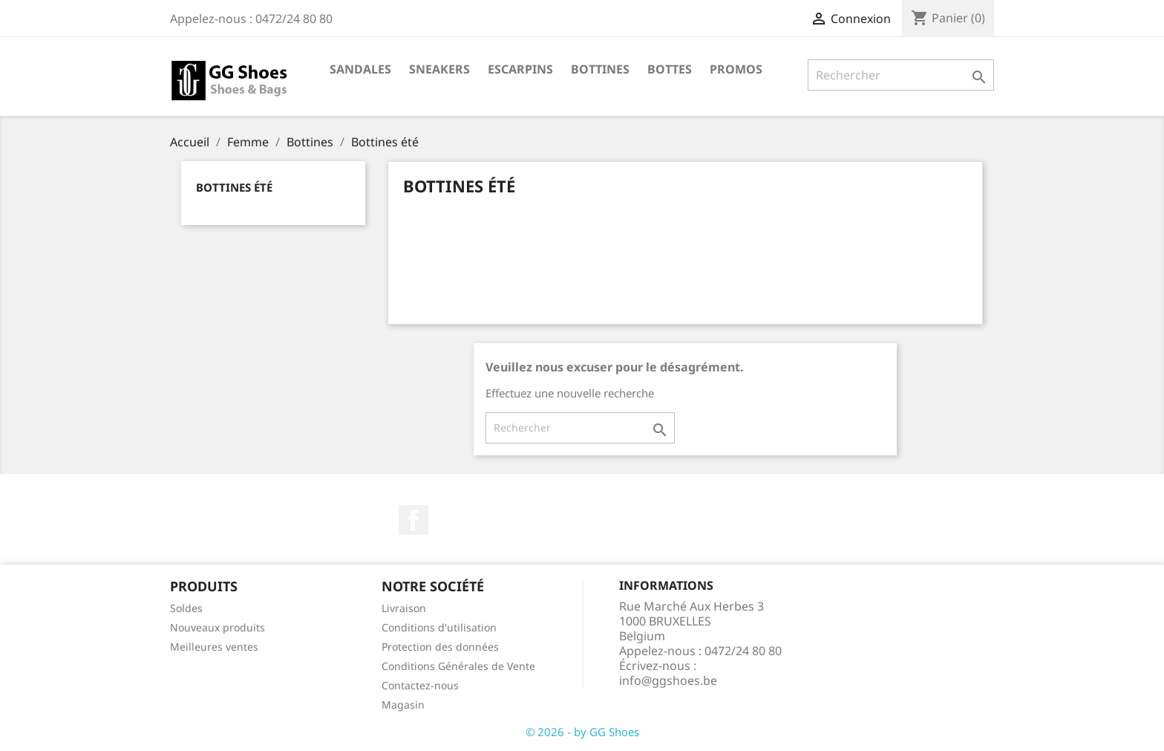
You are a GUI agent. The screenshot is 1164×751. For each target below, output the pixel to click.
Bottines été (234, 187)
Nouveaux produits (217, 627)
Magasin (403, 705)
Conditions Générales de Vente (458, 666)
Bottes (669, 69)
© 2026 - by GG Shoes (582, 731)
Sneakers (439, 69)
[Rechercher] (901, 75)
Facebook (413, 520)
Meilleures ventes (214, 647)
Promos (736, 69)
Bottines (600, 69)
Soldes (186, 608)
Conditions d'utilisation (439, 627)
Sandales (360, 69)
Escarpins (520, 69)
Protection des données (440, 647)
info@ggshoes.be (668, 680)
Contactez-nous (420, 685)
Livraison (404, 608)
